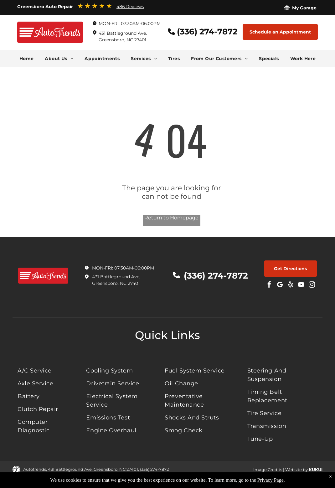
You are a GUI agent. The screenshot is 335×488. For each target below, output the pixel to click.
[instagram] (312, 285)
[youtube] (301, 285)
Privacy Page (270, 480)
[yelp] (290, 285)
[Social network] (280, 285)
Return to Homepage (171, 218)
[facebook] (269, 285)
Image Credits (267, 469)
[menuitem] (26, 58)
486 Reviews (130, 6)
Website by (296, 469)
